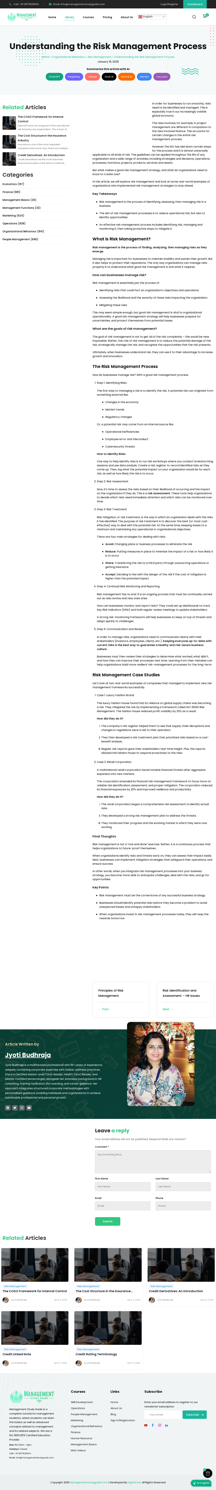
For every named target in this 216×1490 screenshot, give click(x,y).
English (145, 17)
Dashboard (194, 4)
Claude (92, 76)
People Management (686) (20, 239)
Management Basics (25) (19, 200)
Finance (75, 1432)
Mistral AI (126, 76)
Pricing (107, 17)
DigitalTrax (134, 1482)
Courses (88, 17)
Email (98, 1198)
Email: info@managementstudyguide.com (77, 4)
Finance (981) (11, 192)
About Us (127, 17)
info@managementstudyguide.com (35, 1457)
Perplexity (74, 76)
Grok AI (109, 76)
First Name (101, 1178)
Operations (78, 1408)
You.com (161, 76)
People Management (84, 1414)
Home (52, 17)
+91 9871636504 (22, 1453)
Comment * (102, 1146)
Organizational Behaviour (68, 57)
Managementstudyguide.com (89, 1482)
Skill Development (82, 1402)
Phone (159, 1198)
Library (69, 17)
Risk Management (100, 57)
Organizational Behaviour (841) (23, 231)
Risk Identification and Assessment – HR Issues (185, 1000)
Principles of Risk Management (120, 1000)
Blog (113, 1414)
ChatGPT (54, 76)
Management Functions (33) (22, 208)
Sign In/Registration (123, 1420)
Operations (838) (14, 223)
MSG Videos (78, 1450)
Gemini (144, 76)
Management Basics (84, 1444)
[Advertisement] (120, 125)
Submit (108, 1221)
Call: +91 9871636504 (24, 4)
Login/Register (169, 4)
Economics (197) (13, 184)
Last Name (162, 1178)
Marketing (77, 1420)
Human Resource (81, 1438)
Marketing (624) (13, 215)
